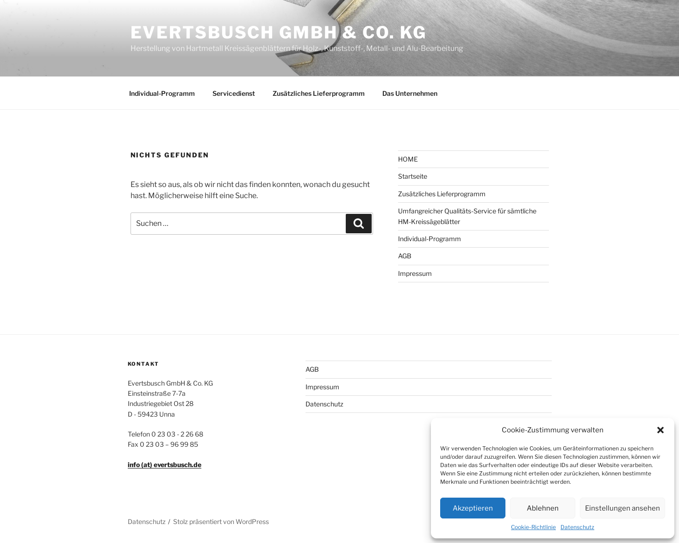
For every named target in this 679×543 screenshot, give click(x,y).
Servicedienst (233, 93)
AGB (404, 256)
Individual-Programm (162, 93)
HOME (408, 159)
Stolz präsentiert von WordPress (221, 521)
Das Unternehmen (409, 93)
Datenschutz (577, 527)
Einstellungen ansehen (622, 508)
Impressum (415, 273)
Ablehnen (543, 508)
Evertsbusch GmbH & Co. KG (279, 32)
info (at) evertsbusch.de (164, 464)
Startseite (412, 176)
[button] (660, 430)
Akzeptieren (473, 508)
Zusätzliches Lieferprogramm (319, 93)
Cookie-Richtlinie (533, 527)
